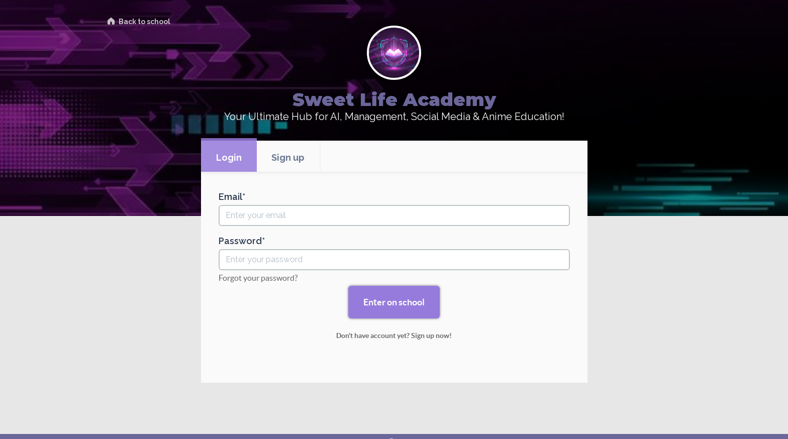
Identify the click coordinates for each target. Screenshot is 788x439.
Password (240, 241)
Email (230, 197)
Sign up (288, 157)
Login (229, 157)
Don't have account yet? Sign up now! (394, 336)
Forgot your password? (258, 277)
